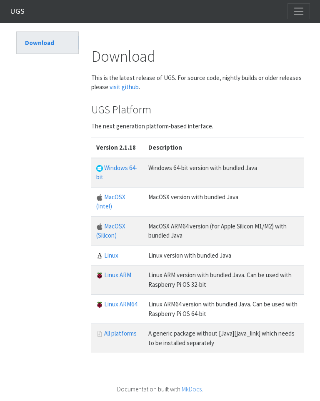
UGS (17, 11)
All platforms (116, 333)
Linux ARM (113, 275)
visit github (124, 87)
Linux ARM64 (116, 304)
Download (39, 42)
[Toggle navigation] (299, 11)
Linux (107, 255)
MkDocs (192, 389)
